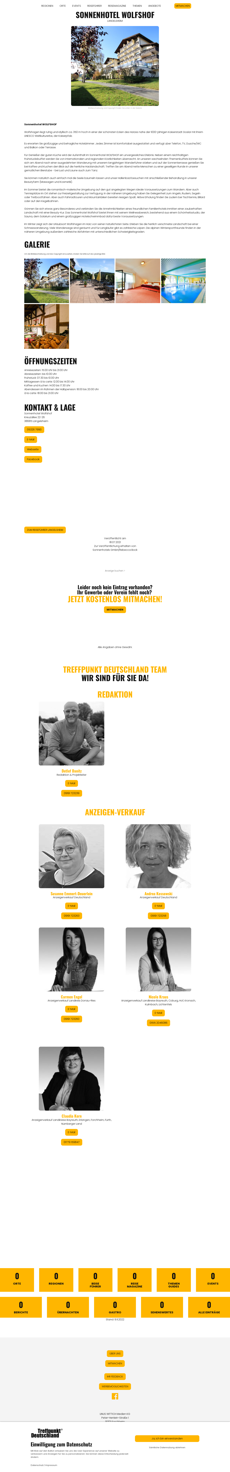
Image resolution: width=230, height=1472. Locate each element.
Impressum (51, 1465)
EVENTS (76, 6)
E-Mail (30, 439)
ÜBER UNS (115, 1353)
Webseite (33, 449)
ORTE (63, 6)
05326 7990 (34, 429)
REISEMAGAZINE (117, 6)
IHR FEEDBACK (115, 1376)
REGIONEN (47, 6)
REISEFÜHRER (94, 6)
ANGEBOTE (154, 6)
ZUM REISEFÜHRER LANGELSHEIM (45, 530)
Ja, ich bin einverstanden (167, 1438)
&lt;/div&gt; (115, 948)
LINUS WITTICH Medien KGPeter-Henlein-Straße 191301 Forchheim (115, 1417)
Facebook (33, 459)
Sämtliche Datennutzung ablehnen (167, 1447)
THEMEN (137, 6)
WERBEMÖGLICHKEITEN (115, 1386)
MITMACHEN (183, 6)
